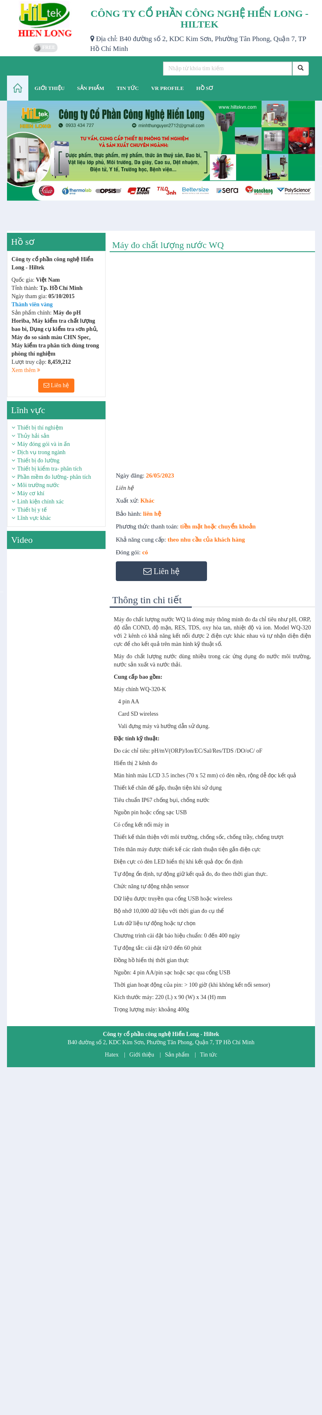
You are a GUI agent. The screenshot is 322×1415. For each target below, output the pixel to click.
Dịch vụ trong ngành (41, 452)
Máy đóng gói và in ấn (43, 444)
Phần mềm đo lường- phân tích (54, 477)
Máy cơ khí (30, 493)
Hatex (111, 1055)
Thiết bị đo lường (38, 460)
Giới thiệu (141, 1055)
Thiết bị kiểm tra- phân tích (49, 469)
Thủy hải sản (33, 436)
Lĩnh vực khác (34, 518)
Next (112, 591)
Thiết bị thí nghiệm (40, 428)
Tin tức (208, 1055)
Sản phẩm (177, 1055)
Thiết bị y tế (32, 510)
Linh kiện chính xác (40, 501)
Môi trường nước (38, 485)
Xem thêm (26, 370)
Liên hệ (56, 385)
